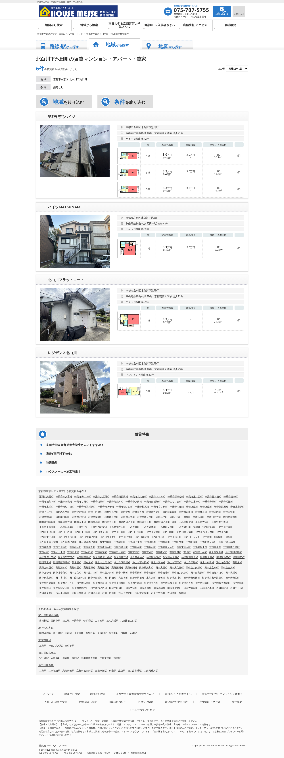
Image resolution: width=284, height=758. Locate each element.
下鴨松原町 (73, 552)
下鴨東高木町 (184, 547)
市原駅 (117, 658)
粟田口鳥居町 (46, 496)
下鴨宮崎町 (147, 552)
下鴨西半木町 (121, 547)
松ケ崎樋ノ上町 (61, 587)
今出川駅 (102, 633)
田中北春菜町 (60, 572)
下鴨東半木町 (200, 547)
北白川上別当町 (82, 532)
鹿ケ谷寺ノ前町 (68, 542)
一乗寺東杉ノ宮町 (65, 506)
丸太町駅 (113, 633)
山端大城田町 (191, 587)
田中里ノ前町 (107, 572)
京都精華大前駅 (89, 658)
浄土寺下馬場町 (122, 562)
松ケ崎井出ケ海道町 (212, 577)
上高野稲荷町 (186, 521)
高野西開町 (117, 567)
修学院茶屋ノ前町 (102, 557)
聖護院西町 (239, 557)
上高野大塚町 (202, 521)
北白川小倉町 (226, 527)
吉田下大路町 (125, 592)
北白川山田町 (175, 537)
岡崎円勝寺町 (214, 516)
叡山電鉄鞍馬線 (47, 652)
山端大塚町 (131, 587)
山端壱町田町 (116, 587)
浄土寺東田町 (207, 562)
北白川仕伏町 (119, 532)
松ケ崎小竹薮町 (117, 582)
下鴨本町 (44, 552)
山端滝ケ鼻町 (174, 587)
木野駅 (75, 658)
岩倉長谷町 (138, 511)
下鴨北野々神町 (227, 542)
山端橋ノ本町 (207, 587)
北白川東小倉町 (47, 537)
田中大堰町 (161, 567)
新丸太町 (88, 562)
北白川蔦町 (169, 532)
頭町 (174, 521)
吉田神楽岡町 (46, 592)
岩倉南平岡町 (112, 516)
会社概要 (230, 25)
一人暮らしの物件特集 (54, 702)
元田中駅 (55, 620)
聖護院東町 (45, 562)
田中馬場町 (231, 572)
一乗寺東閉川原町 (86, 506)
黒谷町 (229, 537)
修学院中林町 (137, 557)
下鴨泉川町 (120, 542)
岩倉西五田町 (170, 511)
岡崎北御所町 (230, 516)
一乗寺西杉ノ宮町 (172, 501)
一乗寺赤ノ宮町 (64, 496)
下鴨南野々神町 (117, 552)
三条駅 (42, 645)
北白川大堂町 (154, 532)
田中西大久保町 (180, 572)
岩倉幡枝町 (201, 511)
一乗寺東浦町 (46, 506)
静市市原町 (106, 542)
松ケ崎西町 (239, 582)
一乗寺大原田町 (101, 496)
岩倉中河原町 (95, 511)
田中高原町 (150, 572)
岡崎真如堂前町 (47, 521)
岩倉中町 (125, 511)
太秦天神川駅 (151, 670)
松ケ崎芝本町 (186, 582)
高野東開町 (131, 567)
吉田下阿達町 (109, 592)
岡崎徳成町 (94, 521)
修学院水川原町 (171, 557)
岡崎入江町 (199, 516)
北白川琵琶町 (142, 537)
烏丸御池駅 (68, 670)
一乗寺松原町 (142, 506)
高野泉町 (237, 562)
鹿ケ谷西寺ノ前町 (88, 542)
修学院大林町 (200, 552)
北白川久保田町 (101, 532)
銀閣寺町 (219, 537)
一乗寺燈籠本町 (115, 501)
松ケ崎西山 (45, 587)
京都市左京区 (92, 34)
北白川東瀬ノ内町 (88, 537)
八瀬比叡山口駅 (128, 620)
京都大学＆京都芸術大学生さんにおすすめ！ (75, 445)
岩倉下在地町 (46, 511)
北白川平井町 (126, 537)
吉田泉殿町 (222, 587)
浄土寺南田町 (223, 562)
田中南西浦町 (95, 577)
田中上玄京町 (211, 567)
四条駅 (124, 633)
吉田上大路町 (79, 592)
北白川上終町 (65, 532)
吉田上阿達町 (63, 592)
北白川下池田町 (136, 532)
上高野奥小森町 (220, 521)
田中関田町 (136, 572)
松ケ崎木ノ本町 (66, 582)
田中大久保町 (177, 567)
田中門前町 (110, 577)
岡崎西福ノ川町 (126, 521)
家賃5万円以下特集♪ (59, 454)
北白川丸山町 (158, 537)
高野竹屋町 (75, 567)
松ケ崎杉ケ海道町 (221, 582)
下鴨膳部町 (150, 542)
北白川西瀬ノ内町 (204, 532)
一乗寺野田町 (209, 501)
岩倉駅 (66, 658)
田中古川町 (61, 577)
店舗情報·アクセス (195, 25)
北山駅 (68, 633)
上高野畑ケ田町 (117, 527)
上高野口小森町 (66, 527)
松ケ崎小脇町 (135, 582)
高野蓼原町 (89, 567)
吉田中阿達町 (142, 592)
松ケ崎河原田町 (47, 582)
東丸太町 (151, 577)
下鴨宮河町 (133, 552)
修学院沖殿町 (216, 552)
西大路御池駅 (135, 670)
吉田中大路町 (158, 592)
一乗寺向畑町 (177, 506)
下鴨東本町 (215, 547)
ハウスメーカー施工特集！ (63, 471)
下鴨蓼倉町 (89, 547)
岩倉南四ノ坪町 (145, 516)
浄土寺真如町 (158, 562)
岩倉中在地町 (112, 511)
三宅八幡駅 (112, 620)
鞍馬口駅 (90, 633)
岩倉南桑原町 (95, 516)
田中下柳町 (122, 572)
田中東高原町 (46, 577)
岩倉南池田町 (46, 516)
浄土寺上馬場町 (103, 562)
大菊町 (187, 516)
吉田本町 (172, 592)
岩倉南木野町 (79, 516)
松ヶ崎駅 (58, 633)
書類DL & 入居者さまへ (159, 25)
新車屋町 (76, 562)
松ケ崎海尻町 (232, 577)
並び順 (221, 68)
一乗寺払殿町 (226, 501)
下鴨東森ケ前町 (231, 547)
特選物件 (52, 463)
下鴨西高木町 (104, 547)
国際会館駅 (45, 633)
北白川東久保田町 (67, 537)
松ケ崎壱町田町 (191, 577)
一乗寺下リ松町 (176, 496)
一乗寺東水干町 (106, 506)
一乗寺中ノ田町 (134, 501)
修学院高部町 (84, 557)
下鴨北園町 (192, 542)
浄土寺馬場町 (191, 562)
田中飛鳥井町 (146, 567)
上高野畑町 (134, 527)
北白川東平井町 (108, 537)
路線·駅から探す (88, 702)
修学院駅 (88, 620)
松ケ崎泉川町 (174, 577)
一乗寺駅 (76, 620)
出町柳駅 (44, 620)
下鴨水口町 (87, 552)
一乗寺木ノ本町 (157, 496)
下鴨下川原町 (60, 547)
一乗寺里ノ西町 (194, 496)
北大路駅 (78, 633)
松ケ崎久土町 (84, 582)
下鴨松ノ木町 (58, 552)
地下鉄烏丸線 (46, 627)
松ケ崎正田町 (202, 582)
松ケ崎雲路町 (100, 582)
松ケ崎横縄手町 (80, 587)
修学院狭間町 (154, 557)
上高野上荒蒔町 (47, 527)
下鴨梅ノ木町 (135, 542)
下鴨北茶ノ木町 (208, 542)
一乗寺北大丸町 (138, 496)
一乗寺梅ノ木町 (82, 496)
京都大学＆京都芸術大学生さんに (124, 25)
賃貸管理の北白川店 (176, 702)
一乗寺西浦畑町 (152, 501)
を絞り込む (68, 102)
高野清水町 (61, 567)
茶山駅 (66, 620)
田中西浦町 (164, 572)
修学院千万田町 (66, 557)
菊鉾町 (196, 527)
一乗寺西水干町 (192, 501)
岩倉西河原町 (153, 511)
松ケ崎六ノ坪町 (99, 587)
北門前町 (207, 537)
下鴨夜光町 (161, 552)
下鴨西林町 (136, 547)
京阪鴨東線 (44, 640)
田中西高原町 (198, 572)
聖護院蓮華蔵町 (61, 562)
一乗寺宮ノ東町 (159, 506)
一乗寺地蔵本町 (47, 501)
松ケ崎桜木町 (151, 582)
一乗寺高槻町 (65, 501)
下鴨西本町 (150, 547)
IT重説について (117, 702)
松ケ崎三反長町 (168, 582)
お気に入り (238, 14)
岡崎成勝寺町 (65, 521)
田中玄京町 (75, 572)
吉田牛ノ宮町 (237, 587)
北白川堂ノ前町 (185, 532)
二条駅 (42, 670)
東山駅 (112, 670)
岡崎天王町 (80, 521)
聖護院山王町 (223, 557)
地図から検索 (53, 25)
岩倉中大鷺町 (79, 511)
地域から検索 (89, 25)
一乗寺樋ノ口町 (124, 506)
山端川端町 (159, 587)
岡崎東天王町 (144, 521)
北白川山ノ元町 (192, 537)
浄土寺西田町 (174, 562)
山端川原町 (145, 587)
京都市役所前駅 (84, 670)
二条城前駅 (54, 670)
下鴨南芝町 (101, 552)
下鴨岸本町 (164, 542)
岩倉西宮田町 (186, 511)
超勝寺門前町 (137, 577)
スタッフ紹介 (145, 702)
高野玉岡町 (103, 567)
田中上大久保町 (194, 567)
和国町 (182, 592)
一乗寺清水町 (231, 496)
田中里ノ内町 (90, 572)
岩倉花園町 (215, 511)
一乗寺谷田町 (81, 501)
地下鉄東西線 (46, 665)
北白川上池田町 (47, 532)
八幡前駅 (55, 658)
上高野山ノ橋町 (166, 527)
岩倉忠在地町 (63, 511)
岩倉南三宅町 (128, 516)
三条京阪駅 (101, 670)
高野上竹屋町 (46, 567)
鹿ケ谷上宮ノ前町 (48, 542)
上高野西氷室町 (99, 527)
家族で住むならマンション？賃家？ (222, 694)
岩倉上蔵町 (192, 506)
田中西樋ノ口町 (215, 572)
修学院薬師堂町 (189, 557)
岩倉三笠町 (229, 511)
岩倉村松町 (175, 516)
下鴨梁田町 (175, 552)
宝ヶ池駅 (99, 620)
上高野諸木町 (149, 527)
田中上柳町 (45, 572)
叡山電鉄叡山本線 (48, 615)
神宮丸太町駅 (56, 645)
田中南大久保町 (78, 577)
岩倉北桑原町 (237, 506)
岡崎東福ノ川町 (161, 521)
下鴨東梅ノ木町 (166, 547)
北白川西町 (222, 532)
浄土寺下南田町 (140, 562)
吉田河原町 (94, 592)
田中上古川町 (228, 567)
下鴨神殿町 (45, 547)
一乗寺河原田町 (120, 496)
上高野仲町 (82, 527)
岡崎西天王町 (109, 521)
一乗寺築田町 (98, 501)
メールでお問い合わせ (142, 710)
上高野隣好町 (184, 527)
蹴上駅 (121, 670)
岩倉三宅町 (162, 516)
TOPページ (47, 694)
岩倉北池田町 (221, 506)
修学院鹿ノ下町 (47, 557)
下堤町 (187, 552)
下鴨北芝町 (178, 542)
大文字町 (123, 577)
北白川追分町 (209, 527)
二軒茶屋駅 (105, 658)
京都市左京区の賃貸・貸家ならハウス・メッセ (60, 34)
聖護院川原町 (207, 557)
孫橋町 (161, 577)
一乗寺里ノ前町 (213, 496)
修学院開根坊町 (233, 552)
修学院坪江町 (121, 557)
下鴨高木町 (75, 547)
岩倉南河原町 (63, 516)
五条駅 (133, 633)
